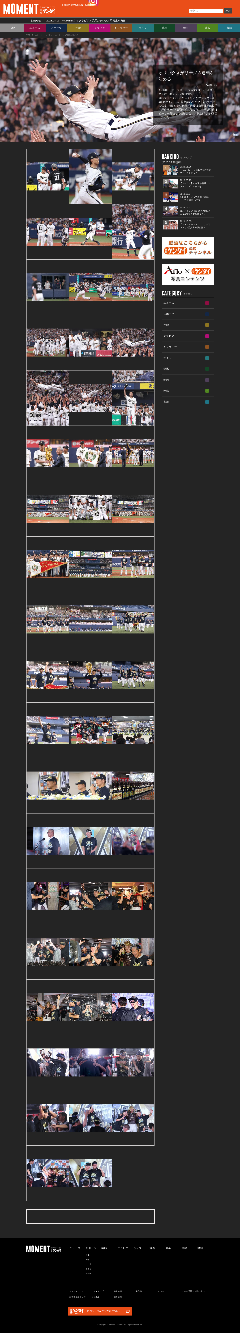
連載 (207, 27)
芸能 (78, 27)
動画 (186, 27)
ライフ (143, 27)
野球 (88, 1260)
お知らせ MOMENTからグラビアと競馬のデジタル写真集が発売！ (78, 20)
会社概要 (96, 1297)
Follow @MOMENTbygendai (78, 4)
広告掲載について (77, 1297)
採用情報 (118, 1297)
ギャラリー (121, 27)
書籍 (229, 27)
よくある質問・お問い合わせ (193, 1291)
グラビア (99, 27)
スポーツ (56, 27)
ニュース (34, 27)
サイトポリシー (76, 1291)
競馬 (164, 27)
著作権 (139, 1291)
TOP (12, 27)
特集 (88, 1255)
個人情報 (118, 1291)
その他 (89, 1273)
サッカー (90, 1264)
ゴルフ (89, 1269)
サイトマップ (98, 1291)
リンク (161, 1291)
